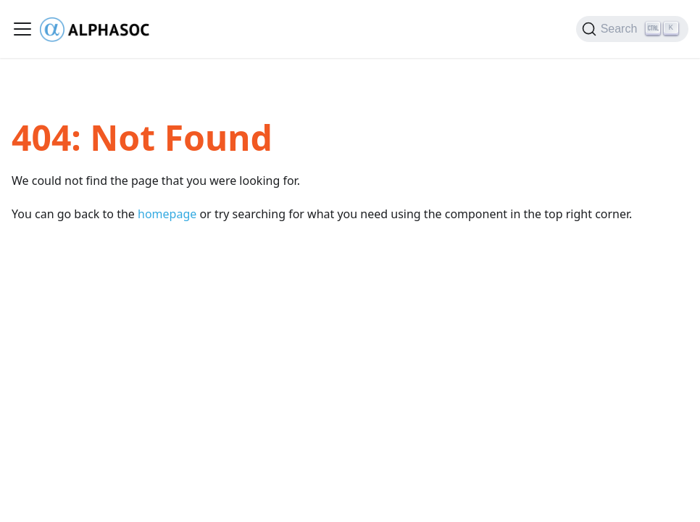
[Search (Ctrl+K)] (632, 29)
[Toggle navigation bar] (22, 29)
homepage (167, 214)
